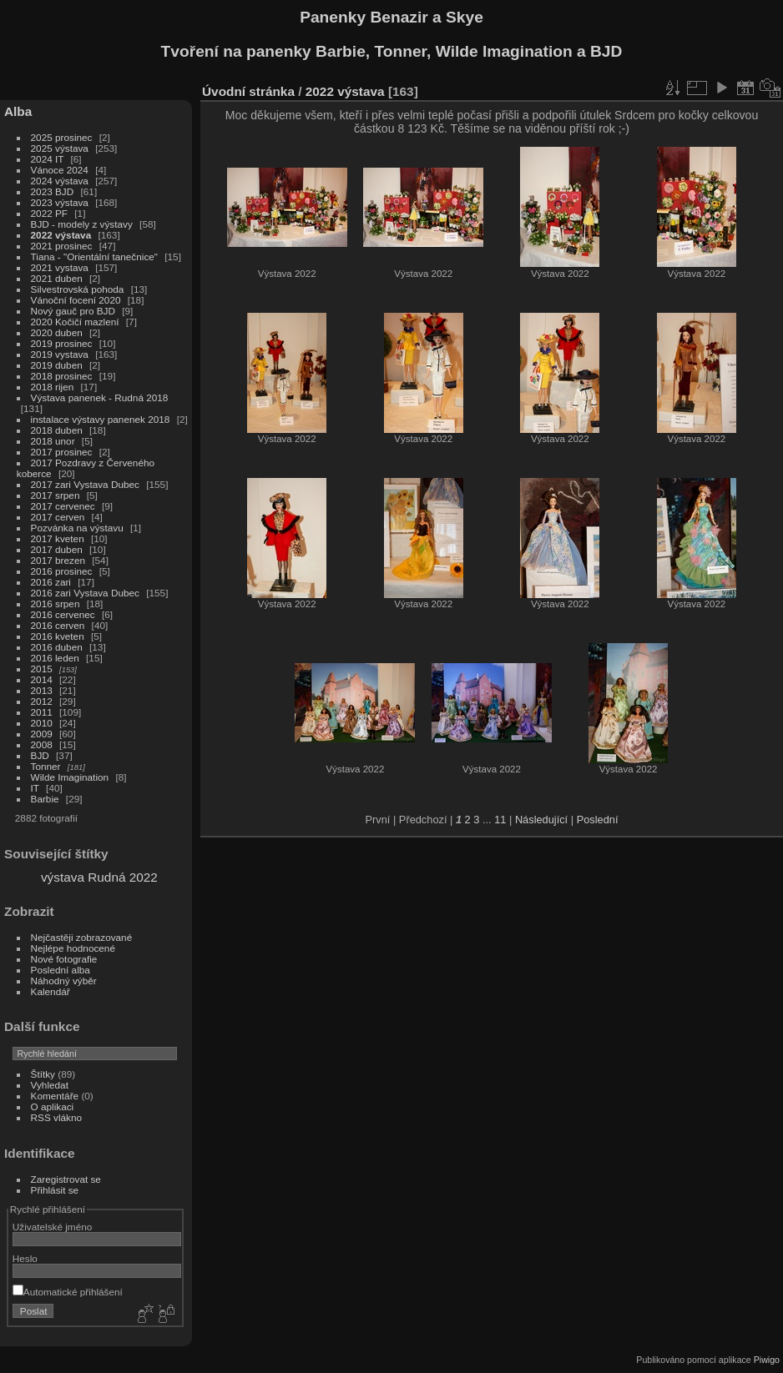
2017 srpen (55, 495)
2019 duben (57, 365)
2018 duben (57, 430)
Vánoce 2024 (59, 169)
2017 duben (57, 549)
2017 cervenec (63, 505)
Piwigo (767, 1360)
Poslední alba (60, 969)
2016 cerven (58, 625)
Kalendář (50, 991)
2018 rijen (52, 386)
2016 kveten (57, 636)
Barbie (45, 798)
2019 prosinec (62, 343)
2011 (42, 712)
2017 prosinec (62, 451)
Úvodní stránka (248, 91)
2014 (42, 679)
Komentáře (55, 1095)
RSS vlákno (56, 1117)
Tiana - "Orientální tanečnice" (94, 256)
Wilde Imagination (70, 777)
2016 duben (57, 646)
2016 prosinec (62, 571)
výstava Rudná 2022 (99, 877)
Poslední (598, 819)
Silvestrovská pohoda (77, 289)
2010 (42, 722)
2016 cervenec (63, 614)
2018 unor (53, 440)
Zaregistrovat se (66, 1179)
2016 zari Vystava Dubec (85, 592)
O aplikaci (52, 1106)
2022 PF (49, 213)
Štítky (43, 1074)
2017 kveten (57, 538)
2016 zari (51, 581)
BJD (40, 755)
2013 (42, 690)
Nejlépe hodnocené (73, 948)
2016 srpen (55, 603)
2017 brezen (58, 560)
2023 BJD (52, 191)
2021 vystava (59, 267)
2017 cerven (58, 516)
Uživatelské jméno (52, 1226)
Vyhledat (49, 1084)
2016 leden (55, 657)
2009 (42, 733)
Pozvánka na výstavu (77, 527)
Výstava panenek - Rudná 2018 (100, 397)
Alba (18, 111)
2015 (42, 668)
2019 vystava (59, 354)
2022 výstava (61, 234)
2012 (42, 701)
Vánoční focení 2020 (76, 299)
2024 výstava (59, 180)
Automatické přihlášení (68, 1291)
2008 (42, 744)
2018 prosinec (62, 375)
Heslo (25, 1258)
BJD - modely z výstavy (82, 224)
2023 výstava (59, 202)
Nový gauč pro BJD (73, 310)
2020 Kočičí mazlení (75, 321)
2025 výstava (59, 148)
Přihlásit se (55, 1189)
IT (35, 787)
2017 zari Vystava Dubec (85, 484)
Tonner (46, 766)
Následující (541, 819)
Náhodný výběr (64, 980)
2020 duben (57, 332)
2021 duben (57, 278)
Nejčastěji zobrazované (82, 937)
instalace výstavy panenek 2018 (100, 419)
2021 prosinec (62, 245)
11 (500, 819)
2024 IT (47, 158)
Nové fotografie (64, 958)
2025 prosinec (62, 137)
